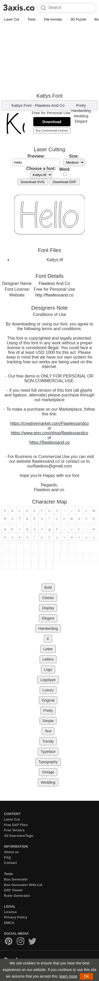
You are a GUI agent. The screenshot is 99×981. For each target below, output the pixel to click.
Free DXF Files (16, 825)
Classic (48, 598)
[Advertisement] (49, 58)
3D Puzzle (78, 19)
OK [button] (86, 976)
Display (48, 608)
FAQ (7, 857)
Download (52, 121)
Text (48, 731)
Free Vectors (14, 830)
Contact (10, 863)
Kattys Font (21, 105)
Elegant (81, 121)
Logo (48, 669)
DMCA (9, 923)
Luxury (48, 690)
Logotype (48, 680)
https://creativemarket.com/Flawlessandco (49, 423)
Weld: (64, 169)
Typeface (48, 751)
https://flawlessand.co (49, 442)
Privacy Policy (15, 917)
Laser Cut (11, 19)
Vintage (48, 772)
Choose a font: (41, 168)
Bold (48, 587)
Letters (48, 659)
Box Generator (16, 879)
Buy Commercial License (52, 130)
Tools (31, 19)
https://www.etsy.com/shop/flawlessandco (49, 433)
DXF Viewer (13, 890)
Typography (48, 762)
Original (48, 700)
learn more (68, 976)
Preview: (36, 156)
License (10, 912)
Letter (48, 649)
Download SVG (33, 182)
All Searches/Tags (18, 836)
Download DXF (64, 182)
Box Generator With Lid (23, 885)
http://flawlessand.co (54, 295)
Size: (74, 156)
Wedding (81, 116)
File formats (53, 19)
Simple (48, 721)
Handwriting (81, 111)
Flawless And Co (50, 105)
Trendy (48, 741)
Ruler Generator (17, 896)
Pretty (81, 105)
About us (11, 852)
